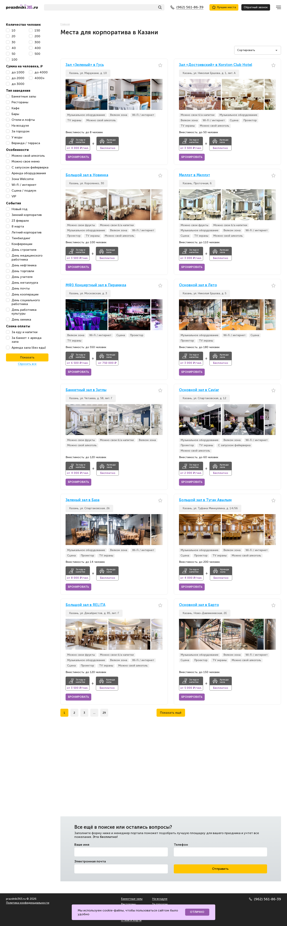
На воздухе (159, 898)
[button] (160, 94)
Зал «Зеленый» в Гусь (85, 65)
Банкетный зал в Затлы (86, 390)
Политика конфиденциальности (27, 902)
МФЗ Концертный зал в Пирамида (96, 285)
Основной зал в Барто (199, 605)
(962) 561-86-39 (265, 899)
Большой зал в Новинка (87, 175)
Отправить (220, 869)
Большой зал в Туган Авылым (205, 500)
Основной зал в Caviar (199, 390)
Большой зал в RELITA (85, 605)
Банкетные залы (132, 898)
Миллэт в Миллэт (194, 175)
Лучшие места (224, 7)
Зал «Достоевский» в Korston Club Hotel (215, 65)
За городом (160, 904)
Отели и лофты (131, 920)
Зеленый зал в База (82, 500)
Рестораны (128, 904)
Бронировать (78, 157)
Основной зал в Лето (198, 285)
